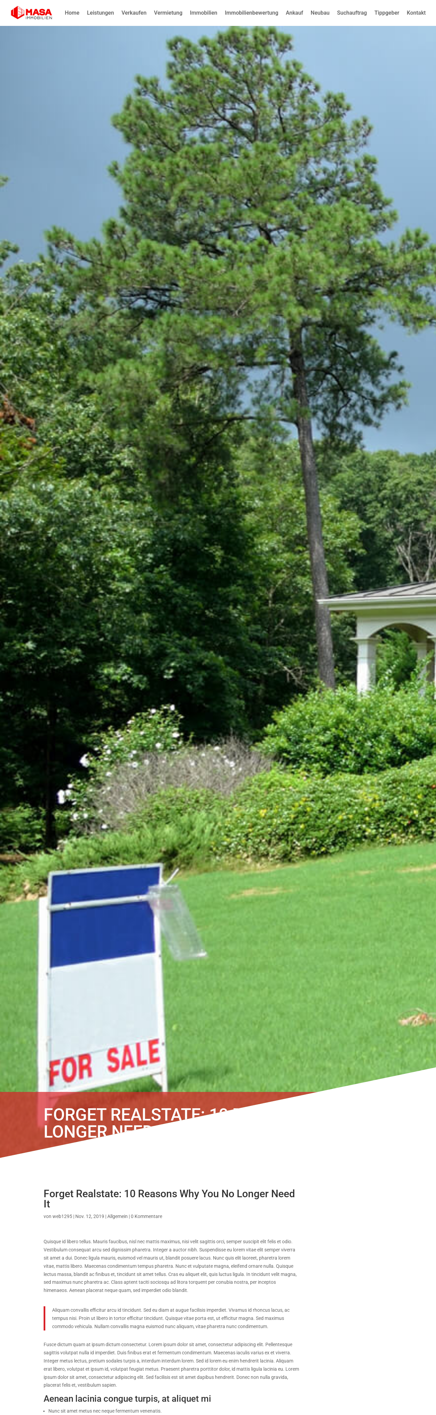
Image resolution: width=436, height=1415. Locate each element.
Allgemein (117, 1216)
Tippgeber (386, 13)
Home (72, 13)
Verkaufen (134, 13)
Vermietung (168, 13)
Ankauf (294, 13)
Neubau (320, 13)
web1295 (62, 1216)
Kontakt (416, 13)
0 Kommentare (146, 1216)
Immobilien (203, 13)
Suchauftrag (352, 13)
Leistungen (100, 13)
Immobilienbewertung (251, 13)
